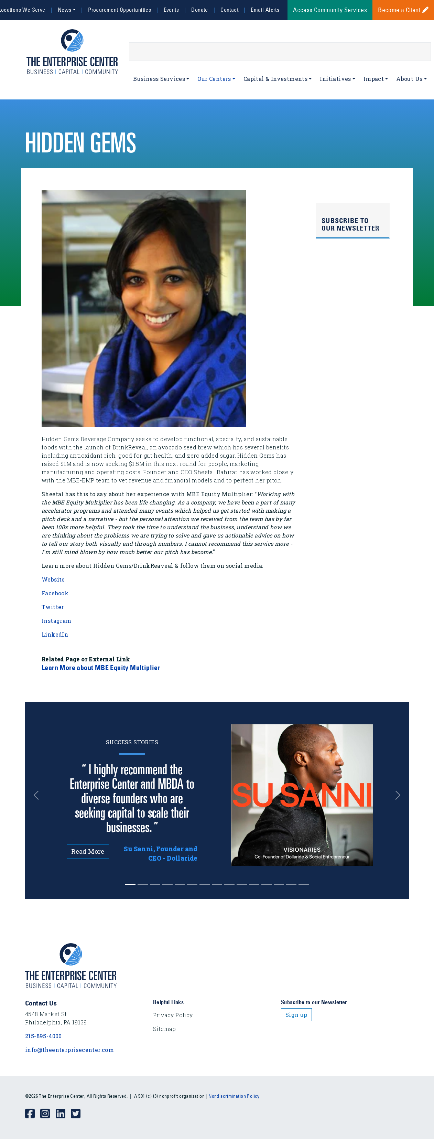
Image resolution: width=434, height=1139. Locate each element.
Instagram (57, 620)
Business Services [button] (159, 78)
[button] (40, 795)
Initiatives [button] (335, 78)
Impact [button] (374, 78)
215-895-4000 (43, 1036)
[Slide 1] (143, 884)
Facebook (55, 593)
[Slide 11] (266, 884)
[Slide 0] (130, 884)
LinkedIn (55, 634)
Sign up (296, 1014)
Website (53, 579)
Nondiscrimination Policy (234, 1096)
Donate (199, 9)
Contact (229, 9)
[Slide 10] (254, 884)
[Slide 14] (304, 884)
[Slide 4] (180, 884)
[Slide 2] (155, 884)
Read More (88, 851)
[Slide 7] (217, 884)
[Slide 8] (229, 884)
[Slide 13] (291, 884)
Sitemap (164, 1028)
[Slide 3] (167, 884)
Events (171, 9)
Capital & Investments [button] (275, 78)
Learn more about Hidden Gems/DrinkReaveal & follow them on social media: (152, 565)
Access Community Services (330, 10)
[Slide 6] (204, 884)
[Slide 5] (192, 884)
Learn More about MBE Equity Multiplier (101, 667)
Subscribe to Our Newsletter (351, 224)
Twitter (53, 606)
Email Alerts (265, 9)
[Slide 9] (242, 884)
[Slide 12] (279, 884)
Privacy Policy (173, 1015)
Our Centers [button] (214, 78)
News (65, 9)
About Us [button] (409, 78)
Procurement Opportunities (119, 9)
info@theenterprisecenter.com (69, 1049)
